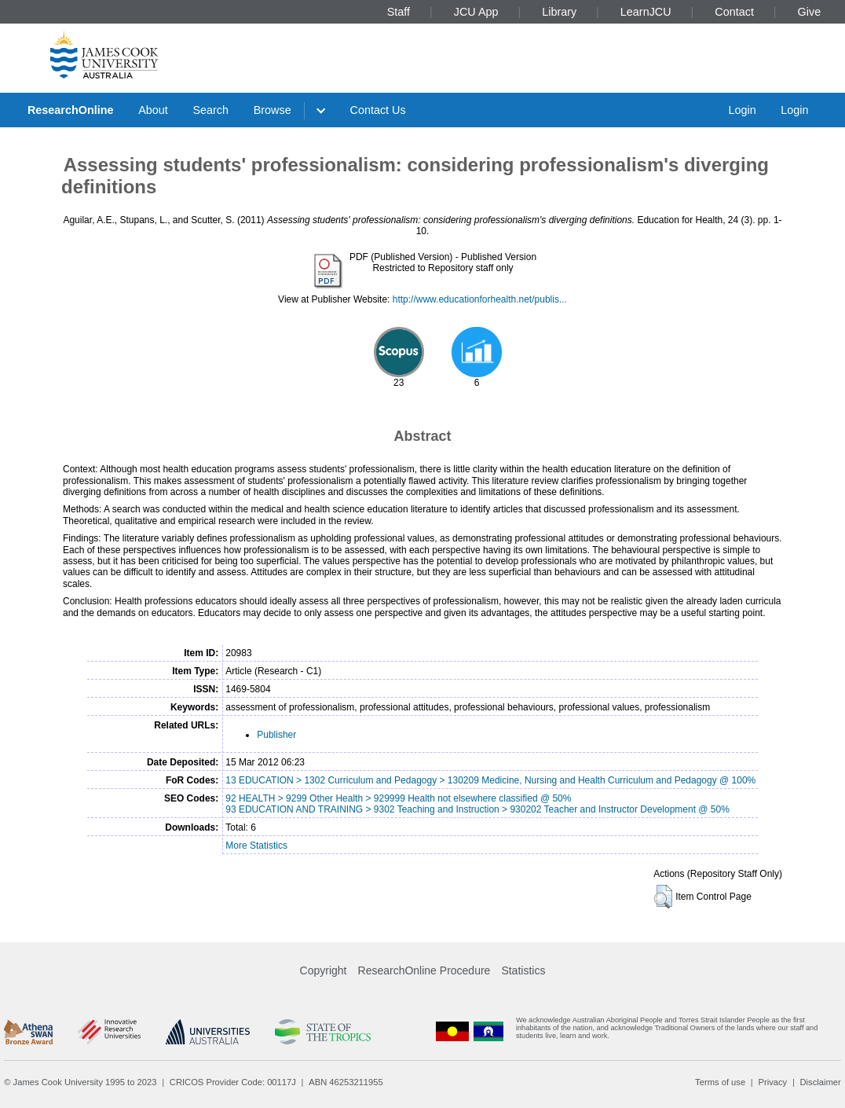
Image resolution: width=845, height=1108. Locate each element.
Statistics (523, 970)
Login (741, 110)
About (153, 110)
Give (809, 12)
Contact (734, 12)
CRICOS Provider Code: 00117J (233, 1082)
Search (210, 110)
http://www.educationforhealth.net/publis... (480, 299)
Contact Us (378, 110)
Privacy (772, 1082)
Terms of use (720, 1082)
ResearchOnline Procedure (424, 970)
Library (559, 12)
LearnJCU (645, 12)
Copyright (323, 970)
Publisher (276, 734)
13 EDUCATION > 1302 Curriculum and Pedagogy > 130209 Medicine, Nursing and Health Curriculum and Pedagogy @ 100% (490, 780)
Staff (398, 12)
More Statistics (256, 845)
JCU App (476, 12)
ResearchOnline (70, 110)
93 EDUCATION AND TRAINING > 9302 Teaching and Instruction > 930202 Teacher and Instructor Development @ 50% (477, 809)
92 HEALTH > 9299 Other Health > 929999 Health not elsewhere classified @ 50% (398, 798)
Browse (272, 110)
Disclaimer (820, 1082)
